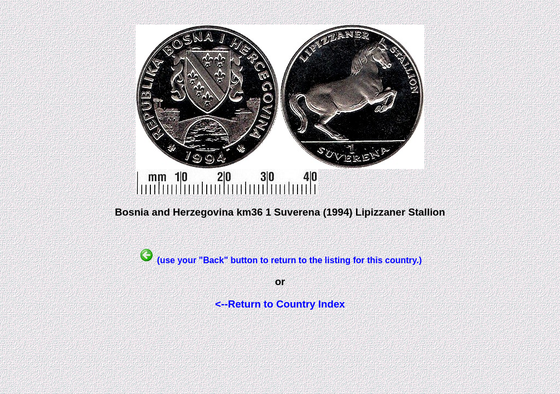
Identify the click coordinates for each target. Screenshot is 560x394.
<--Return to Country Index (280, 304)
